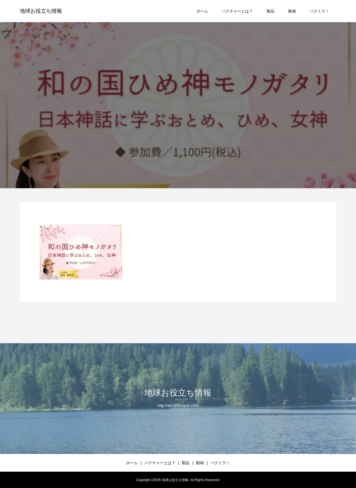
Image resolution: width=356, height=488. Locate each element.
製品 (270, 11)
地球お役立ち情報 (41, 11)
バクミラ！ (319, 11)
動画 (292, 11)
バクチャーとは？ (237, 11)
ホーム (202, 11)
